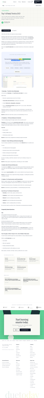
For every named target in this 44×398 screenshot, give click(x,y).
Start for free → (17, 71)
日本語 (8, 340)
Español (20, 340)
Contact (31, 347)
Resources (24, 1)
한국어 (11, 340)
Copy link (14, 30)
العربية (32, 340)
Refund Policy (32, 355)
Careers (31, 349)
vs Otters (31, 385)
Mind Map (17, 354)
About (31, 346)
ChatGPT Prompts (19, 374)
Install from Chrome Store (6, 363)
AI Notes (17, 346)
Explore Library (38, 5)
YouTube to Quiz (32, 365)
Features (15, 1)
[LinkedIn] (5, 347)
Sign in (32, 2)
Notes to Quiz (32, 371)
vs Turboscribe (32, 387)
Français (17, 340)
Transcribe (18, 352)
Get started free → (25, 329)
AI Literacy (18, 363)
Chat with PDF (18, 355)
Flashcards (18, 349)
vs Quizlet (31, 376)
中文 (5, 340)
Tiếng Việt (35, 340)
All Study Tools (32, 362)
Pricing (19, 1)
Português (24, 340)
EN (3, 340)
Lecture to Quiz (32, 370)
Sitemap (31, 357)
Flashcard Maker (33, 373)
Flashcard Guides (19, 371)
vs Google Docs (32, 384)
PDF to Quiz (32, 368)
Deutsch (13, 340)
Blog (3, 5)
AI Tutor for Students (5, 362)
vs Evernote (32, 382)
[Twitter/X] (2, 347)
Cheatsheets (18, 368)
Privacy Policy (32, 352)
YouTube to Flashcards (6, 365)
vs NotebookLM (32, 379)
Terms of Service (33, 354)
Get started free (37, 2)
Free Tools (18, 365)
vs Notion (31, 374)
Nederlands (28, 340)
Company (29, 1)
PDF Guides (18, 370)
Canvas (17, 347)
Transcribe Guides (19, 373)
